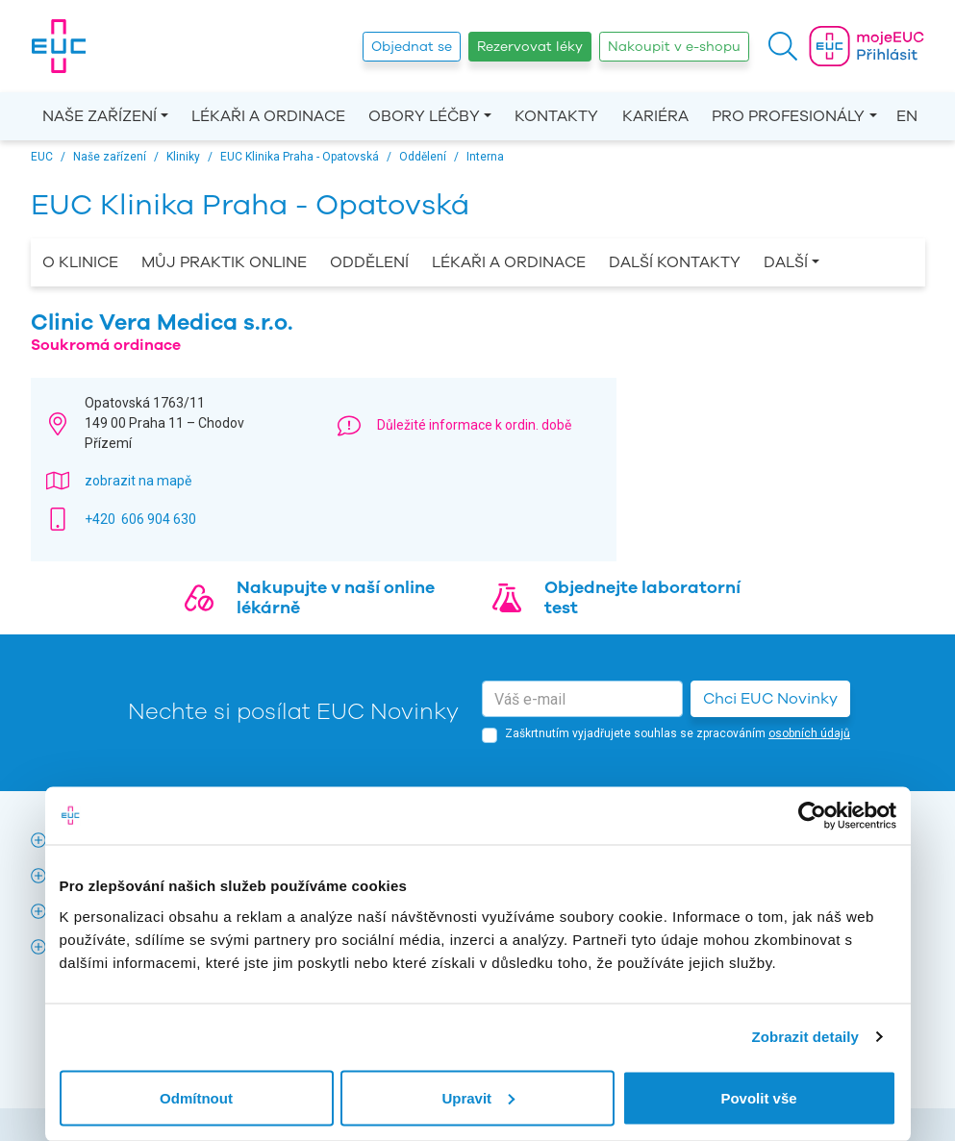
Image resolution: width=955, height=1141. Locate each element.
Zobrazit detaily (805, 1037)
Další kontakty (675, 262)
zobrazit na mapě (138, 480)
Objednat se (411, 46)
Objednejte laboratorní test (642, 598)
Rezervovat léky (530, 46)
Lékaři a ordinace (268, 116)
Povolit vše (758, 1097)
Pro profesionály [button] (788, 116)
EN (906, 116)
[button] (783, 46)
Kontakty (556, 116)
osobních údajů (809, 733)
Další (786, 262)
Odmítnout (196, 1097)
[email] (582, 699)
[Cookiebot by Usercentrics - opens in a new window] (812, 816)
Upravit (478, 1097)
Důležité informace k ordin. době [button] (474, 425)
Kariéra (655, 116)
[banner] (59, 46)
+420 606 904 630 (140, 519)
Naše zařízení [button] (99, 116)
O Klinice (80, 262)
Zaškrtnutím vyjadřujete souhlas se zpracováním (677, 733)
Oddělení (369, 262)
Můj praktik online (224, 262)
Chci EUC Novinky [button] (770, 698)
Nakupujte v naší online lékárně (336, 598)
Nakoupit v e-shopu (674, 46)
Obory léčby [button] (424, 116)
